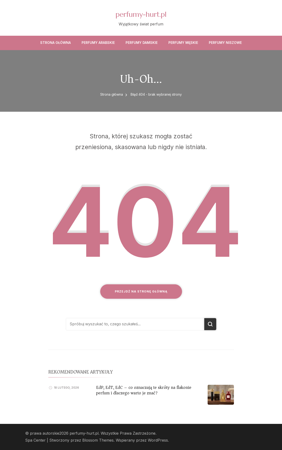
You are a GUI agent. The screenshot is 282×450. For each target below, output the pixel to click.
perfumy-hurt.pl (141, 14)
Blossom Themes (98, 440)
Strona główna (55, 43)
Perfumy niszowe (225, 43)
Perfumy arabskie (98, 43)
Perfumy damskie (142, 43)
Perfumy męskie (183, 43)
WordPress (158, 440)
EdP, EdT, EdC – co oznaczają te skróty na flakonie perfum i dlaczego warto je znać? (143, 390)
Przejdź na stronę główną (141, 291)
